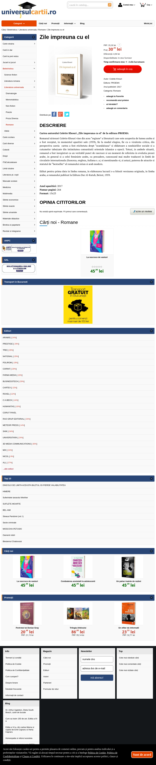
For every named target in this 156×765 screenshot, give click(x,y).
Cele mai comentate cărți (130, 664)
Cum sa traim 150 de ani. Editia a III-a (21, 720)
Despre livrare (11, 683)
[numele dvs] (97, 659)
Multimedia (7, 193)
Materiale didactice (11, 218)
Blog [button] (7, 703)
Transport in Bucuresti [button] (16, 282)
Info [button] (7, 651)
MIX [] (7, 450)
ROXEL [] (9, 394)
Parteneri (47, 683)
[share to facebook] (54, 114)
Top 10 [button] (7, 478)
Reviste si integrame (12, 231)
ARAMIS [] (10, 337)
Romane (117, 91)
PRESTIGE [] (11, 344)
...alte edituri (8, 469)
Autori (46, 676)
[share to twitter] (66, 114)
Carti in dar (7, 50)
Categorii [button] (9, 37)
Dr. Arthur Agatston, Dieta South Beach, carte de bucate (19, 711)
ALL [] (7, 462)
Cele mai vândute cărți (129, 658)
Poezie (9, 112)
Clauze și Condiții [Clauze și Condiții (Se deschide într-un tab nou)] (31, 756)
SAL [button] (6, 260)
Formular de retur (51, 689)
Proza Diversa (12, 118)
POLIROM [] (10, 362)
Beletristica (8, 68)
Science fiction (10, 75)
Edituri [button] (7, 331)
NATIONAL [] (11, 356)
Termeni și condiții (13, 658)
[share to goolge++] (60, 114)
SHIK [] (8, 431)
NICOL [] (8, 456)
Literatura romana (12, 81)
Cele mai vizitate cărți (128, 670)
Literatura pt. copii (10, 175)
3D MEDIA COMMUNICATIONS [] (20, 444)
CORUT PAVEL (9, 413)
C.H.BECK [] (10, 400)
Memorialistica (12, 99)
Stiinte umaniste (10, 212)
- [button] (33, 37)
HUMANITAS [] (12, 406)
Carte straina (8, 44)
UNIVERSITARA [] (13, 437)
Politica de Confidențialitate (17, 670)
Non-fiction (10, 106)
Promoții (47, 664)
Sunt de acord (142, 754)
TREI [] (8, 350)
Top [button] (121, 651)
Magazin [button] (47, 651)
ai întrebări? (112, 104)
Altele (6, 131)
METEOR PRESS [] (14, 425)
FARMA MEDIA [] (12, 375)
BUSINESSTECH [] (13, 381)
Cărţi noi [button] (8, 551)
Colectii (6, 150)
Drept (5, 156)
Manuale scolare (10, 181)
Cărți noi (47, 658)
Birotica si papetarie (11, 225)
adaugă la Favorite (115, 96)
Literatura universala (14, 87)
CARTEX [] (10, 387)
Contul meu (125, 5)
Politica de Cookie (13, 664)
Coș (145, 5)
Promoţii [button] (8, 597)
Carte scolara (8, 137)
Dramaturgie (11, 93)
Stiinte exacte (9, 206)
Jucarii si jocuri (9, 62)
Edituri (46, 670)
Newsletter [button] (86, 651)
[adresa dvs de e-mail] (97, 668)
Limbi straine (8, 168)
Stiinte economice (10, 200)
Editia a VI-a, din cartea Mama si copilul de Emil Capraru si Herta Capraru (19, 729)
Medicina (7, 187)
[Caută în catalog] (109, 5)
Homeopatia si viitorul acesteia (18, 738)
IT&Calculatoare (10, 162)
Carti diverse (8, 143)
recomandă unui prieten (117, 100)
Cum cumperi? (11, 676)
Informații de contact (14, 695)
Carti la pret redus (10, 56)
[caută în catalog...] (87, 5)
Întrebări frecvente (13, 689)
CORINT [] (10, 369)
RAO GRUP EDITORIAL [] (16, 419)
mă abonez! (96, 677)
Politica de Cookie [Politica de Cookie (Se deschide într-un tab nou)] (97, 752)
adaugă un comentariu (117, 108)
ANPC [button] (7, 240)
